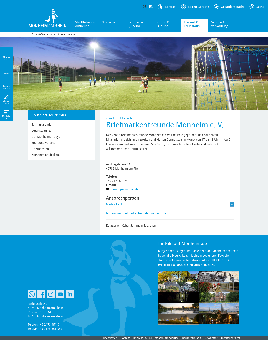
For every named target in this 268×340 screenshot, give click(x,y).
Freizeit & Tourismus (192, 24)
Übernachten (40, 149)
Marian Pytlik (114, 204)
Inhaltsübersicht (230, 337)
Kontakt (125, 337)
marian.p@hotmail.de (124, 189)
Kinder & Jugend (136, 24)
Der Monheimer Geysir (47, 137)
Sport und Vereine (66, 34)
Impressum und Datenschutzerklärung (155, 337)
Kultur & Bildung (163, 24)
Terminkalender (42, 124)
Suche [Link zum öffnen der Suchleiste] (260, 7)
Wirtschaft (110, 22)
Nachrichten (110, 337)
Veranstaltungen (42, 130)
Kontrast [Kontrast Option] (170, 7)
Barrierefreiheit (191, 337)
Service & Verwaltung (219, 24)
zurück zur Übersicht (119, 118)
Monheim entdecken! (46, 155)
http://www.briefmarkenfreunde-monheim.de (136, 213)
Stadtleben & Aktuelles (85, 24)
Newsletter (211, 337)
